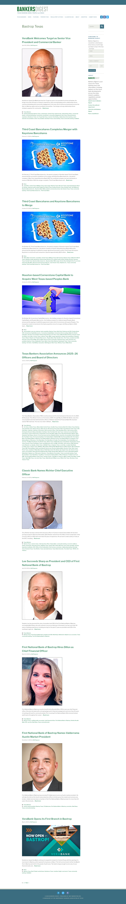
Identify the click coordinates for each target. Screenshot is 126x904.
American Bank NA (63, 427)
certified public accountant (37, 720)
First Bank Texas (28, 436)
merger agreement (56, 336)
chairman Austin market (34, 187)
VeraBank (76, 118)
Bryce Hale (60, 428)
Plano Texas (75, 448)
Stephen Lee (31, 453)
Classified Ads (69, 17)
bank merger (47, 185)
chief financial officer (50, 720)
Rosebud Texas (29, 548)
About (77, 17)
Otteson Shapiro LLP (30, 337)
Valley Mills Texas (29, 458)
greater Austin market (59, 259)
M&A (50, 336)
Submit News (93, 17)
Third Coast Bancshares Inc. (33, 190)
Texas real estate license (46, 548)
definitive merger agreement (32, 259)
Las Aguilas (32, 445)
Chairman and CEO (67, 331)
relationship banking (67, 547)
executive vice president (33, 334)
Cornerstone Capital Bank (47, 333)
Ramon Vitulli (43, 449)
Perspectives (45, 17)
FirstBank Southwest (32, 441)
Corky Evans (25, 433)
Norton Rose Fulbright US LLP (67, 261)
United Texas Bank (71, 456)
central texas (44, 113)
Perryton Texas (67, 448)
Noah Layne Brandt (40, 448)
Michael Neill (52, 446)
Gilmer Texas (50, 441)
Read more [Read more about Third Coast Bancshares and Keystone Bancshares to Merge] (70, 252)
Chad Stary (24, 430)
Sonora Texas (64, 451)
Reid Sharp (55, 634)
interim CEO (52, 545)
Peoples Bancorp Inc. (41, 337)
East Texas (64, 115)
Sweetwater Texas (63, 341)
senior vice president (39, 118)
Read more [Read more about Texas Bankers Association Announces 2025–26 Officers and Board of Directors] (55, 421)
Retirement (61, 634)
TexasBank (41, 454)
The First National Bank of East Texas (34, 456)
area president (27, 331)
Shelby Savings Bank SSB (54, 451)
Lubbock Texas (44, 336)
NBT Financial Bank (30, 448)
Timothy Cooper (47, 456)
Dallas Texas (58, 433)
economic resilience (72, 543)
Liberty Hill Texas (59, 545)
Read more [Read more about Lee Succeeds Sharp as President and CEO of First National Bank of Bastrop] (37, 629)
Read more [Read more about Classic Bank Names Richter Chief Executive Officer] (37, 538)
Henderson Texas (32, 117)
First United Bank (62, 440)
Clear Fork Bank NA (52, 432)
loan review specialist (69, 545)
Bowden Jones (29, 428)
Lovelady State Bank (71, 445)
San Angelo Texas (64, 449)
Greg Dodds (66, 441)
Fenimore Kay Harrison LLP (46, 259)
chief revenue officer (72, 430)
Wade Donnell (49, 458)
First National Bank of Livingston (67, 438)
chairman (30, 430)
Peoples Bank (50, 337)
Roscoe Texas (47, 339)
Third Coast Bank (45, 190)
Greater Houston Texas (58, 187)
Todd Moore (55, 456)
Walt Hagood (48, 342)
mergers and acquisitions (67, 336)
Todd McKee (35, 342)
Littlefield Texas (47, 445)
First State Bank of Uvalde (51, 440)
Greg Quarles (73, 441)
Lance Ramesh (25, 445)
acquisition (26, 185)
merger (58, 261)
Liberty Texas (39, 445)
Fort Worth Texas (42, 441)
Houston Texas (76, 334)
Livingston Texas (55, 445)
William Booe (68, 342)
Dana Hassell (64, 433)
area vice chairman (35, 331)
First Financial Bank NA (66, 436)
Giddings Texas (44, 545)
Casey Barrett (66, 428)
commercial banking (31, 115)
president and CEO (74, 337)
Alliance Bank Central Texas (43, 427)
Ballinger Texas (40, 185)
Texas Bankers (21, 17)
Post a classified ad (93, 113)
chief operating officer (61, 430)
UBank (65, 456)
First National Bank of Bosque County (49, 438)
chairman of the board (38, 430)
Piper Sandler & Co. (58, 337)
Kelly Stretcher (74, 443)
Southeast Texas (49, 118)
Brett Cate (59, 331)
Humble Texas (67, 187)
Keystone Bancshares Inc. (28, 188)
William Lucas (56, 458)
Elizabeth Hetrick (55, 435)
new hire (50, 117)
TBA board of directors (40, 453)
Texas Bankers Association (53, 453)
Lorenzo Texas (36, 336)
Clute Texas (60, 432)
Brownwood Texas (52, 428)
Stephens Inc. (63, 262)
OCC (34, 547)
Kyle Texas (45, 117)
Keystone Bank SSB (40, 188)
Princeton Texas (26, 339)
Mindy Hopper (67, 446)
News (29, 17)
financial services (36, 545)
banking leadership (28, 113)
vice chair (36, 458)
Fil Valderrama (47, 806)
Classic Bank (53, 543)
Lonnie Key (62, 445)
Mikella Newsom (60, 446)
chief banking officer (67, 113)
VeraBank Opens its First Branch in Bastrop (47, 818)
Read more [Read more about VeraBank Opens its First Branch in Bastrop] (37, 866)
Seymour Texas (31, 341)
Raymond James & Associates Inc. (41, 262)
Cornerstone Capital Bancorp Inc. (33, 333)
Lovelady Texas (26, 446)
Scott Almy (54, 339)
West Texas (54, 342)
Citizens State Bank (37, 432)
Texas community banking (67, 118)
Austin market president (30, 806)
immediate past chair (48, 443)
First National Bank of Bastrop (32, 438)
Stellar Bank (25, 453)
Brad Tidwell (34, 871)
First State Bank (40, 440)
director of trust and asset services (42, 435)
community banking (62, 543)
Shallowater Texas (39, 341)
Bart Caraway (60, 257)
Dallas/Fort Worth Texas (46, 187)
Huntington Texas (37, 443)
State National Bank (73, 451)
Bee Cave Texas (62, 185)
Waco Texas (42, 458)
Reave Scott (50, 449)
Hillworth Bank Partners (66, 334)
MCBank (40, 446)
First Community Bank (38, 436)
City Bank (44, 432)
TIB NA (74, 548)
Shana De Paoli (36, 451)
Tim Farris (29, 342)
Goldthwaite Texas (58, 441)
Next (27, 883)
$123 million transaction (29, 257)
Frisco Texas (57, 334)
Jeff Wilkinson (75, 187)
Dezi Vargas (30, 435)
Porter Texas (25, 449)
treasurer (60, 456)
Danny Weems (71, 433)
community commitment (42, 115)
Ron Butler (56, 449)
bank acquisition (45, 331)
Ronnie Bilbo (33, 339)
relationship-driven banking (66, 117)
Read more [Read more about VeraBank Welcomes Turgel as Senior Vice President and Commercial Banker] (46, 108)
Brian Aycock (44, 428)
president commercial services (52, 188)
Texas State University (58, 548)
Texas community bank (44, 722)
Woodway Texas (74, 458)
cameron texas (34, 543)
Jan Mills (55, 443)
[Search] (102, 26)
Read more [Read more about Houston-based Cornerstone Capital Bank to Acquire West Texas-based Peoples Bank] (29, 326)
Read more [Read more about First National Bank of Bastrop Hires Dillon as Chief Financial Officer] (46, 715)
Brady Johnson (36, 428)
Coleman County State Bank (71, 432)
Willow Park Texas (64, 458)
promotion (59, 547)
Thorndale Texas (68, 548)
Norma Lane (48, 448)
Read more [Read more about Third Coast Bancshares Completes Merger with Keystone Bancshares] (69, 180)
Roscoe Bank (40, 339)
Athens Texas (71, 427)
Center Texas (73, 428)
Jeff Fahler (60, 443)
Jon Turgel (39, 117)
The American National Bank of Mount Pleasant (56, 454)
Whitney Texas (61, 342)
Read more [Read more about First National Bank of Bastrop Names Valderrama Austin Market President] (38, 801)
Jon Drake (24, 336)
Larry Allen (30, 336)
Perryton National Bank (57, 448)
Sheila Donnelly (44, 451)
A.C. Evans (26, 427)
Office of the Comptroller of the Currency (46, 547)
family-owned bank (26, 545)
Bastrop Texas (37, 113)
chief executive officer (44, 543)
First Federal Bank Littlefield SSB (52, 436)
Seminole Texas (61, 339)
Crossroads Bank (50, 433)
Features (36, 17)
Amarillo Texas (54, 427)
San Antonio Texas (65, 188)
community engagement (55, 115)
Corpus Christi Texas (34, 433)
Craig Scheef (42, 433)
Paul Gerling (56, 117)
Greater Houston (69, 259)
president (31, 449)
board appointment (71, 185)
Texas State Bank (33, 454)
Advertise (84, 17)
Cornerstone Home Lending (61, 333)
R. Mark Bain (37, 449)
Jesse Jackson (67, 443)
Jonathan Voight (58, 871)
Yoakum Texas (25, 459)
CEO (78, 428)
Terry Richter (36, 548)
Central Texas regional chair (54, 113)
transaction (41, 342)
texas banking (56, 118)
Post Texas (66, 337)
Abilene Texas (32, 427)
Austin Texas (33, 185)
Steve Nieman (54, 341)
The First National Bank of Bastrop (40, 636)
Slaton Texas (48, 341)
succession (74, 634)
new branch (65, 871)
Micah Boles (46, 446)
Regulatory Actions (57, 17)
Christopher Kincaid (27, 432)
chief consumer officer (49, 430)
